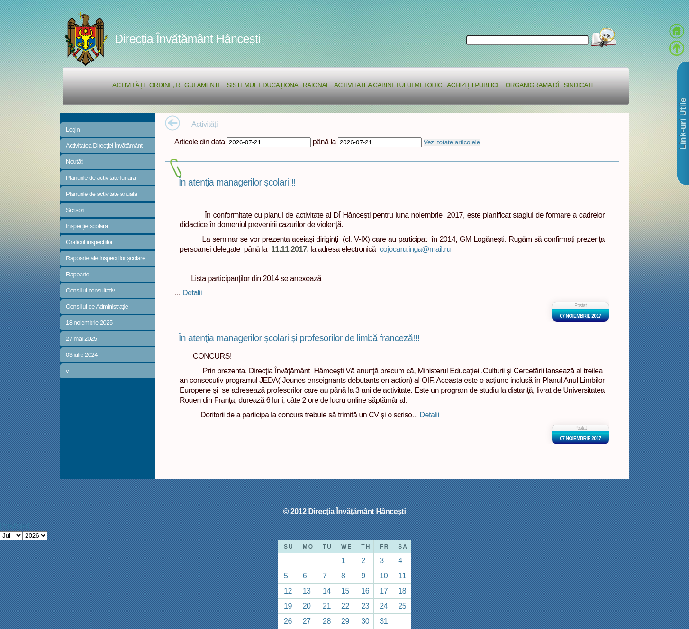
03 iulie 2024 (82, 354)
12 (288, 590)
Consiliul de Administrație (97, 306)
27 (307, 621)
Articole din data (199, 141)
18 (402, 590)
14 (327, 590)
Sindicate (579, 85)
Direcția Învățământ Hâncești (188, 38)
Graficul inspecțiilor (89, 242)
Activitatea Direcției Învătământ (104, 145)
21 (327, 606)
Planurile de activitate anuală (101, 193)
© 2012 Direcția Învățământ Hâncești (344, 511)
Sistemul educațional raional (278, 85)
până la (324, 141)
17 (384, 590)
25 (402, 606)
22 (345, 606)
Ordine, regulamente (185, 85)
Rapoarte (77, 274)
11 (402, 575)
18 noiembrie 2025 (89, 322)
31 (384, 621)
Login (73, 129)
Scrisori (75, 209)
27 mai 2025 (81, 338)
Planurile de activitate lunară (101, 177)
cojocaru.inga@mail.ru (415, 249)
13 (307, 590)
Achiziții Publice (473, 85)
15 (345, 590)
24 (384, 606)
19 (288, 606)
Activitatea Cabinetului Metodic (388, 85)
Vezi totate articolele (452, 142)
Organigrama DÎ (532, 85)
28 (327, 621)
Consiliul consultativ (90, 290)
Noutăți (75, 161)
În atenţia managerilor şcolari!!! (237, 182)
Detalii (192, 292)
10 (384, 575)
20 (307, 606)
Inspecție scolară (87, 226)
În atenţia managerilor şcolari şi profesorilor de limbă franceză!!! (299, 338)
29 (345, 621)
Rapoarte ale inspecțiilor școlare (105, 258)
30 (365, 621)
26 (288, 621)
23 (365, 606)
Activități (128, 85)
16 (365, 590)
